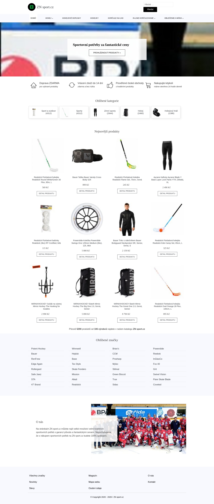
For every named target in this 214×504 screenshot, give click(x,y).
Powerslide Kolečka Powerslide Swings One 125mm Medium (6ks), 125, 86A (87, 243)
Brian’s (115, 349)
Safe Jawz (36, 374)
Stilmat (115, 369)
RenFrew (35, 359)
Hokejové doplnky (71, 18)
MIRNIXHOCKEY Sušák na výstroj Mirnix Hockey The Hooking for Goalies (46, 306)
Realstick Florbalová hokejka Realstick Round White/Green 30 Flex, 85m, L (46, 179)
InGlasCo (157, 359)
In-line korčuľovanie (143, 18)
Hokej (48, 18)
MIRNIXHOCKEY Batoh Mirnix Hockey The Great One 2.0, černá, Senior (127, 306)
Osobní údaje (95, 488)
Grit (155, 369)
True (114, 379)
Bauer (34, 354)
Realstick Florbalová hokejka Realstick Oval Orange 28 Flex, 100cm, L (167, 306)
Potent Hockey (38, 349)
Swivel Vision (159, 374)
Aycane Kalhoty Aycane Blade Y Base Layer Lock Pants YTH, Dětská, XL (167, 179)
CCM (114, 354)
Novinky (33, 482)
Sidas (115, 384)
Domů (33, 18)
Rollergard (36, 369)
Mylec (115, 364)
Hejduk (75, 354)
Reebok (157, 354)
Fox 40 (156, 364)
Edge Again (36, 364)
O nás (151, 476)
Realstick (76, 384)
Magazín (93, 476)
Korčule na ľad (115, 18)
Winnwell (76, 349)
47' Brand (36, 384)
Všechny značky (37, 476)
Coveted (157, 384)
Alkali (74, 379)
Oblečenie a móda (173, 18)
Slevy (32, 488)
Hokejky (94, 18)
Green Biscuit (119, 374)
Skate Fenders (79, 369)
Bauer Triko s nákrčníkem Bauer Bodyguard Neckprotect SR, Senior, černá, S (127, 243)
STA (33, 379)
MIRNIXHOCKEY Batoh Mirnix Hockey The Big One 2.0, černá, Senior (87, 306)
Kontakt (151, 482)
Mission (75, 374)
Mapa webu (94, 482)
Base (74, 359)
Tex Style (76, 364)
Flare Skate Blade (161, 379)
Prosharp (116, 359)
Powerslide (158, 349)
